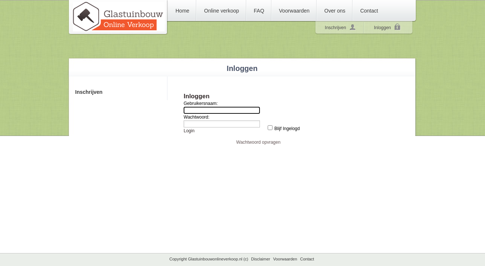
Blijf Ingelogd (287, 128)
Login (189, 130)
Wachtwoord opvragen (258, 142)
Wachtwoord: (197, 117)
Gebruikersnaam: (201, 103)
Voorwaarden (285, 259)
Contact (307, 259)
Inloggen (387, 27)
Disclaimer (260, 259)
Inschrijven (340, 26)
